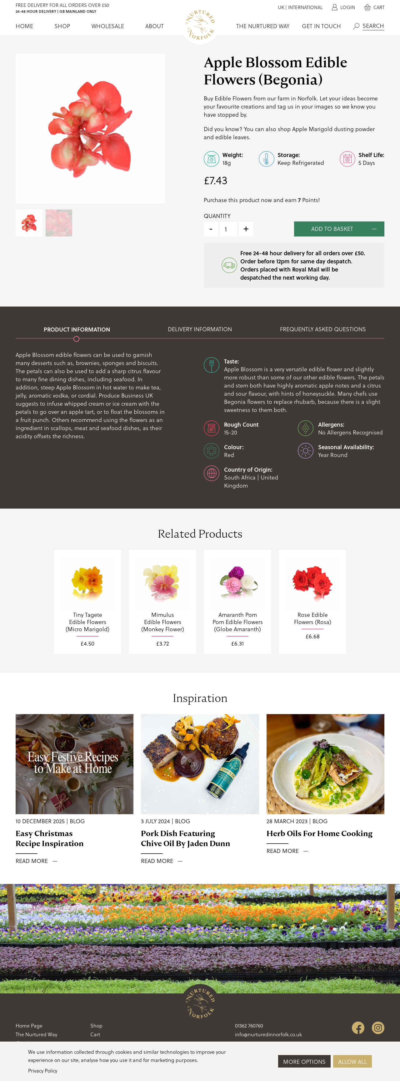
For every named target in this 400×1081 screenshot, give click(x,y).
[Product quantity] (228, 229)
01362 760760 (249, 1025)
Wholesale (108, 26)
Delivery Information (200, 329)
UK (281, 7)
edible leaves (232, 137)
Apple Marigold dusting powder (333, 129)
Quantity (217, 216)
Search (356, 26)
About (154, 26)
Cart (374, 7)
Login (343, 7)
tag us (285, 106)
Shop (62, 26)
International (305, 7)
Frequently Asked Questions (323, 329)
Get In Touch (321, 26)
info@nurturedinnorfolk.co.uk (268, 1034)
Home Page (29, 1025)
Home (24, 26)
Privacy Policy (42, 1070)
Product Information (77, 329)
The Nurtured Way (262, 26)
